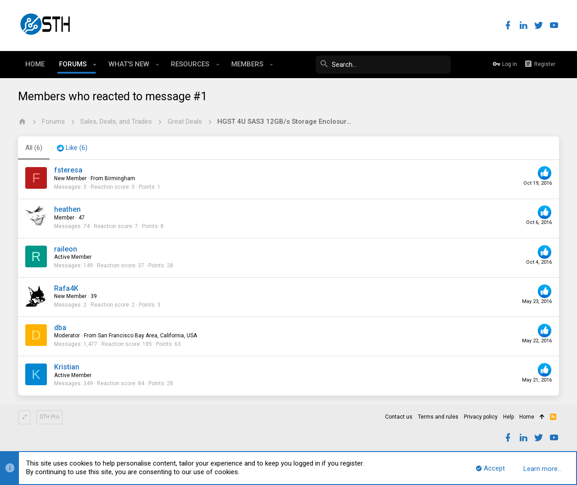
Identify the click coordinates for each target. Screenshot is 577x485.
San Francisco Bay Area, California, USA (147, 335)
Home (526, 417)
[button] (94, 65)
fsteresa (68, 170)
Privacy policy (481, 417)
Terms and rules (438, 417)
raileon (65, 249)
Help (508, 417)
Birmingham (120, 178)
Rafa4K (66, 288)
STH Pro (49, 417)
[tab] (72, 148)
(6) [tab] (33, 148)
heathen (67, 209)
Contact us (398, 417)
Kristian (66, 367)
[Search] (383, 65)
